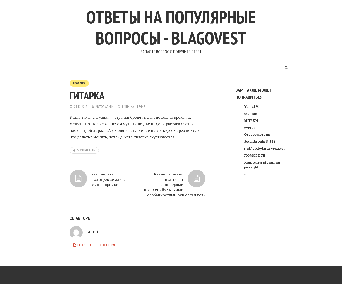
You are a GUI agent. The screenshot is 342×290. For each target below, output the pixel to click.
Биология (79, 83)
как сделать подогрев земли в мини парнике (108, 179)
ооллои (251, 113)
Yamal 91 (252, 106)
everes (249, 127)
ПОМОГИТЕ (254, 155)
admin (109, 106)
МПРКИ (251, 120)
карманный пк (86, 150)
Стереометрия (257, 134)
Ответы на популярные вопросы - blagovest (171, 27)
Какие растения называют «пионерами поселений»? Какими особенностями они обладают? (174, 184)
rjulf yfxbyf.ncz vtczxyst (264, 148)
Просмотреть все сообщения (96, 245)
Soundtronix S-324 (259, 141)
